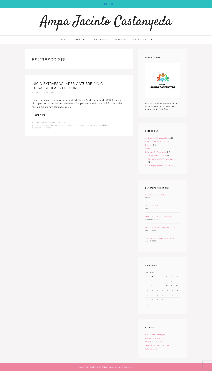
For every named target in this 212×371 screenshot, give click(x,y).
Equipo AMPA (79, 40)
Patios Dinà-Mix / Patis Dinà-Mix (162, 159)
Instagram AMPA (152, 338)
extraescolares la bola (99, 125)
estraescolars (83, 125)
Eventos (149, 145)
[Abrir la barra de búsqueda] (152, 40)
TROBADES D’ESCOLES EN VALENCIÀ (159, 238)
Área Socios (101, 40)
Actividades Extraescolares (45, 123)
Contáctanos (139, 40)
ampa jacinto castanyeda (66, 125)
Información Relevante (155, 152)
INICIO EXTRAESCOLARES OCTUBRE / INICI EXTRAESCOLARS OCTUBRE (68, 85)
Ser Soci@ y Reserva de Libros (159, 165)
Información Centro (157, 155)
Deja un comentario (42, 128)
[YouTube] (112, 4)
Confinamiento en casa (155, 141)
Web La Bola (151, 349)
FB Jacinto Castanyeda (155, 335)
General (61, 123)
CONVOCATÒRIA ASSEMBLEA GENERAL (160, 227)
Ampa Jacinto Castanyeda (106, 22)
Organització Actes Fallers (156, 195)
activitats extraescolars (44, 125)
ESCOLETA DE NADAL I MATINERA (158, 217)
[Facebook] (99, 4)
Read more (41, 116)
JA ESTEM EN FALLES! (153, 206)
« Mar (147, 306)
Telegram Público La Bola (157, 345)
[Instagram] (105, 4)
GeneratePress (127, 367)
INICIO (63, 40)
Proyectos (120, 40)
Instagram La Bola (153, 342)
